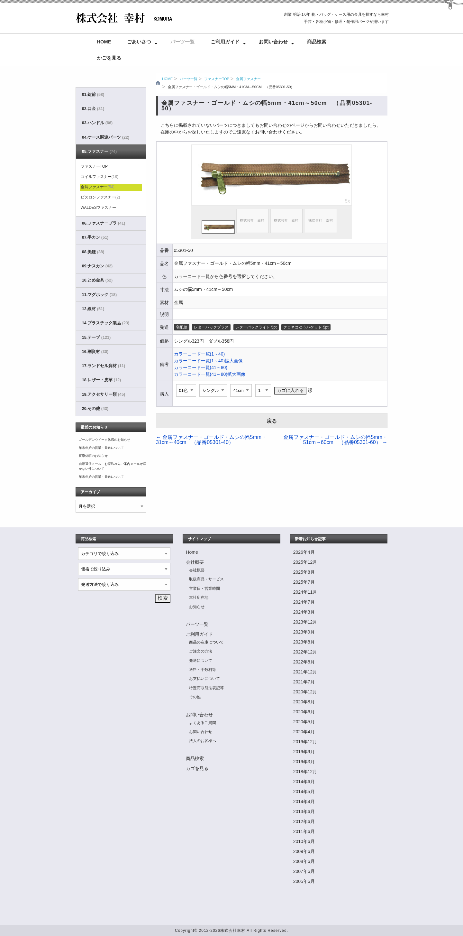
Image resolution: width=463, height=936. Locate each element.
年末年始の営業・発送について (101, 447)
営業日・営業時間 (204, 588)
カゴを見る (197, 768)
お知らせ (196, 607)
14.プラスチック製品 (105, 323)
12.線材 (93, 309)
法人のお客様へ (202, 740)
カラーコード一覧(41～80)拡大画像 (209, 374)
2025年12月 (305, 562)
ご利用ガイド (225, 41)
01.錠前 (93, 94)
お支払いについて (204, 678)
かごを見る (109, 57)
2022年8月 (304, 661)
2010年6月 (304, 841)
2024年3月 (304, 612)
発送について (200, 660)
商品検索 (316, 41)
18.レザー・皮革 (101, 380)
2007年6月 (304, 871)
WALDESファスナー (98, 207)
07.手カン (95, 237)
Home (104, 41)
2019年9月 (304, 751)
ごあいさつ (139, 41)
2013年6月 (304, 811)
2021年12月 (305, 671)
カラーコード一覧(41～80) (200, 367)
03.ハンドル (97, 123)
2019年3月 (304, 761)
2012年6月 (304, 821)
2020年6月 (304, 711)
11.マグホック (99, 294)
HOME (167, 79)
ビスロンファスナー (100, 197)
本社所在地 (198, 597)
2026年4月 (304, 552)
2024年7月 (304, 602)
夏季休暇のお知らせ (93, 456)
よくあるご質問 (202, 722)
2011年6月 (304, 831)
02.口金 (93, 109)
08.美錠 (93, 252)
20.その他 (95, 408)
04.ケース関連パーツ (105, 137)
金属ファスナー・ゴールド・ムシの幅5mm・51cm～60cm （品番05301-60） (335, 439)
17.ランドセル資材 (103, 366)
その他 (195, 697)
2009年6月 (304, 851)
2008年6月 (304, 861)
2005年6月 (304, 881)
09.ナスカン (97, 266)
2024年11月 (305, 592)
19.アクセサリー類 (103, 394)
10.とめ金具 (97, 280)
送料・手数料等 (202, 669)
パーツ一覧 (182, 41)
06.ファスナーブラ (103, 223)
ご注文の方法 (200, 651)
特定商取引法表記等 (206, 688)
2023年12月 (305, 622)
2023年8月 (304, 641)
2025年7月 (304, 582)
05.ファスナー (99, 151)
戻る (272, 421)
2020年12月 (305, 691)
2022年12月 (305, 651)
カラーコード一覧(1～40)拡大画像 (208, 360)
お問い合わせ (273, 41)
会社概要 (195, 562)
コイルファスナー (99, 176)
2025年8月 (304, 572)
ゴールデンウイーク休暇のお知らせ (104, 439)
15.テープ (96, 337)
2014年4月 (304, 801)
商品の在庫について (206, 642)
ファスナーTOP (216, 79)
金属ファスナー (248, 79)
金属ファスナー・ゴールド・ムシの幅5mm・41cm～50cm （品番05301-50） (231, 87)
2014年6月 (304, 781)
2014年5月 (304, 791)
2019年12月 (305, 741)
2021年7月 (304, 681)
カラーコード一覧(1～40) (199, 354)
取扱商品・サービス (206, 579)
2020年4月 (304, 731)
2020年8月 (304, 701)
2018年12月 (305, 771)
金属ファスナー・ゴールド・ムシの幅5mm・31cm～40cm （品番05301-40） (211, 439)
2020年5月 (304, 721)
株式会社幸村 (232, 930)
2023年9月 (304, 632)
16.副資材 (95, 351)
